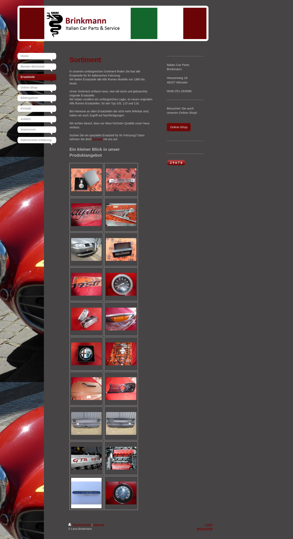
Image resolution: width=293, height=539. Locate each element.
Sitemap (98, 524)
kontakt (97, 139)
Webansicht (205, 528)
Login (209, 524)
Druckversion (80, 524)
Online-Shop (179, 127)
